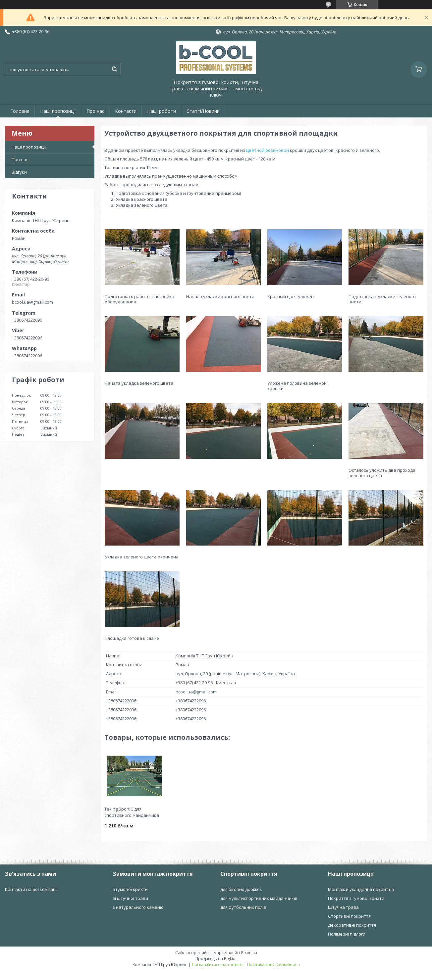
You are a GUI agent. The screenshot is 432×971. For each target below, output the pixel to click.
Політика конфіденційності (273, 964)
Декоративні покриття (352, 925)
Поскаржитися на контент (217, 964)
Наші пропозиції (58, 111)
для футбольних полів (243, 907)
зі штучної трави (130, 898)
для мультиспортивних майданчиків (258, 898)
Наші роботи (161, 111)
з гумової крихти (130, 889)
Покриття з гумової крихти (356, 898)
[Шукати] (114, 69)
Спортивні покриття (349, 916)
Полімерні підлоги (346, 934)
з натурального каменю (138, 907)
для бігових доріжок (241, 889)
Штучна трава (343, 907)
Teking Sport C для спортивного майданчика (131, 812)
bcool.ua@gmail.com (32, 302)
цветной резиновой (267, 150)
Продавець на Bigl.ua (216, 958)
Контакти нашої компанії (31, 889)
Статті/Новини (203, 111)
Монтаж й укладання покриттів (361, 889)
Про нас (95, 111)
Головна (19, 111)
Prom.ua (249, 952)
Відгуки (19, 172)
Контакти (125, 111)
